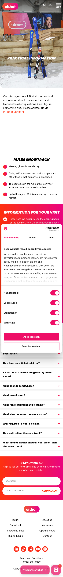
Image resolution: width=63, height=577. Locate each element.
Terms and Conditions (31, 558)
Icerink (15, 520)
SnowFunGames (15, 531)
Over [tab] (52, 237)
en (51, 5)
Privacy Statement (31, 562)
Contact (47, 536)
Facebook (30, 549)
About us (47, 520)
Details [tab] (32, 237)
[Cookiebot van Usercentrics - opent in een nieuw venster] (45, 229)
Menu (58, 5)
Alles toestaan (31, 336)
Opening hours (47, 531)
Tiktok (23, 549)
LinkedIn (16, 549)
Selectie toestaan (31, 346)
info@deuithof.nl (13, 112)
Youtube (38, 549)
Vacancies (47, 525)
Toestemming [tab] (11, 237)
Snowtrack (15, 525)
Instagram (45, 549)
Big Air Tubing (15, 536)
